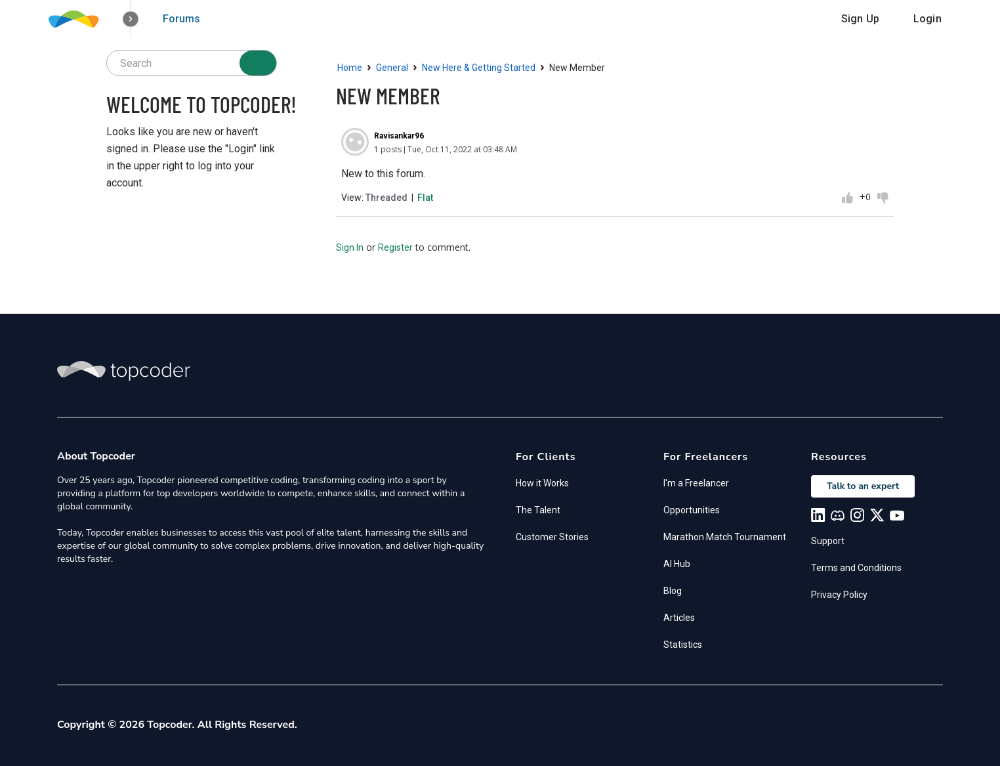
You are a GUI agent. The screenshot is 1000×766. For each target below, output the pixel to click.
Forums (181, 18)
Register (395, 247)
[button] (131, 19)
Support (827, 541)
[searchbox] (191, 63)
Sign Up (860, 18)
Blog (672, 590)
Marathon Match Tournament (724, 537)
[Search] (258, 63)
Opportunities (691, 510)
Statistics (682, 644)
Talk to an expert (863, 486)
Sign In (350, 247)
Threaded (386, 197)
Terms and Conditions (856, 568)
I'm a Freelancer (696, 483)
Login (927, 18)
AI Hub (676, 564)
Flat (425, 197)
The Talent (538, 510)
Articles (679, 617)
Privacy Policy (839, 594)
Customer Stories (552, 537)
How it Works (542, 483)
